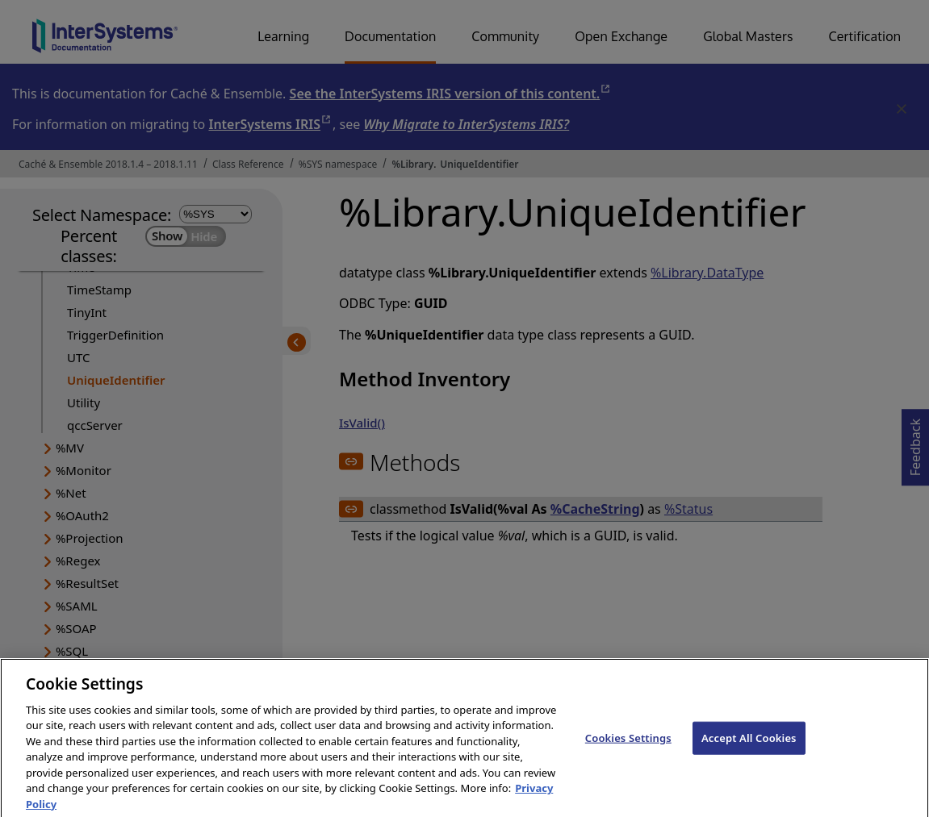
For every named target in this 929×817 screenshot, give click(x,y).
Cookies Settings (628, 747)
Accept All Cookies (749, 747)
